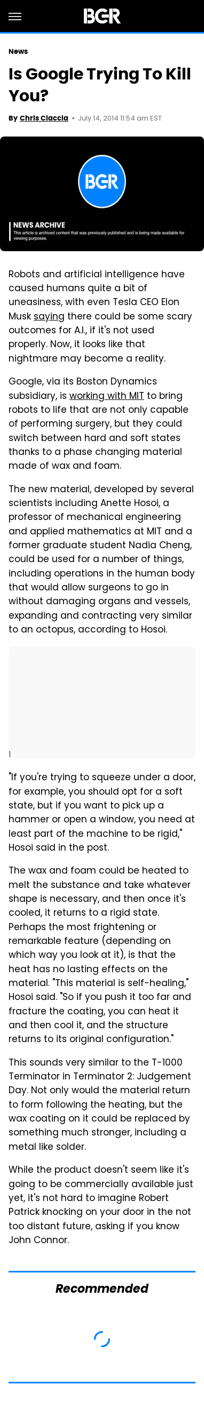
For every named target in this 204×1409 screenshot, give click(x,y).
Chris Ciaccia (44, 118)
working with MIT (106, 396)
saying (49, 317)
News (18, 51)
